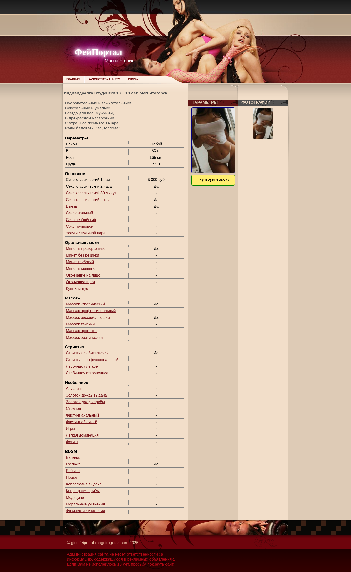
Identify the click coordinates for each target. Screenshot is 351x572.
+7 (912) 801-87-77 (213, 180)
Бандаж (73, 457)
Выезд (71, 206)
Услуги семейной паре (85, 233)
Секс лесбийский (81, 220)
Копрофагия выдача (84, 484)
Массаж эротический (84, 337)
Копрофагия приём (83, 491)
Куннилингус (77, 289)
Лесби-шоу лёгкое (82, 366)
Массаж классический (85, 304)
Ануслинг (74, 388)
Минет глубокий (80, 262)
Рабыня (73, 471)
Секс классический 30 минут (91, 193)
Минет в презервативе (85, 249)
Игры (70, 429)
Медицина (75, 497)
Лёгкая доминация (82, 435)
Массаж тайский (80, 324)
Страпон (73, 409)
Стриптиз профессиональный (92, 360)
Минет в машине (80, 269)
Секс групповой (79, 226)
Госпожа (73, 464)
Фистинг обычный (81, 422)
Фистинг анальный (82, 415)
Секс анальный (79, 213)
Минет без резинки (82, 255)
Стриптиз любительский (87, 353)
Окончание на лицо (83, 275)
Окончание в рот (80, 282)
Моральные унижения (85, 504)
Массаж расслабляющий (88, 317)
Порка (71, 477)
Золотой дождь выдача (86, 395)
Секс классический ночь (87, 200)
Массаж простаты (81, 331)
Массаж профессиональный (91, 311)
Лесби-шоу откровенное (87, 373)
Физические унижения (85, 511)
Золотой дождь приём (85, 402)
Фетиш (72, 442)
